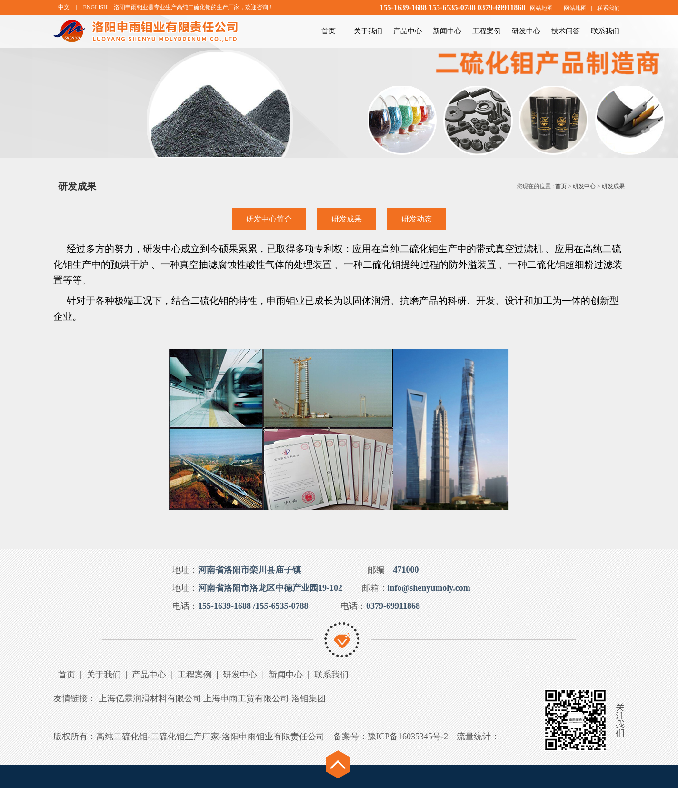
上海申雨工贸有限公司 (246, 698)
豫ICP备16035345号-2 (408, 736)
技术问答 (565, 31)
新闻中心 (447, 31)
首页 (328, 31)
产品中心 (407, 31)
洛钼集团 (308, 698)
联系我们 (608, 8)
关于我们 (368, 31)
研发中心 (526, 31)
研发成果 (613, 186)
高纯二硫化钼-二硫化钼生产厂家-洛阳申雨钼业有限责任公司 (210, 736)
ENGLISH (95, 7)
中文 (64, 7)
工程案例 (486, 31)
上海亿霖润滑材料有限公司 (150, 698)
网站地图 (541, 8)
